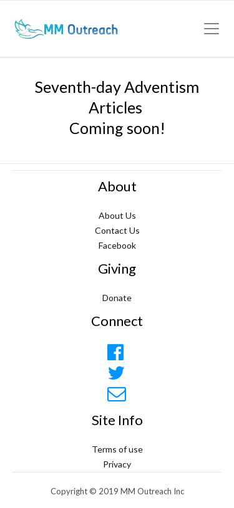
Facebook (117, 245)
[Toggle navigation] (211, 28)
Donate (117, 297)
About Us (117, 215)
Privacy (117, 464)
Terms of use (117, 449)
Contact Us (117, 230)
